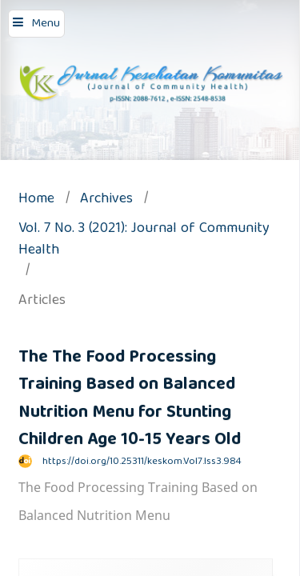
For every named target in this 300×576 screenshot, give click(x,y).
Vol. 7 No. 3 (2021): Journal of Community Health (144, 240)
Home (36, 200)
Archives (106, 200)
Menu (45, 24)
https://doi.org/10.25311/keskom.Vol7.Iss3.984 (142, 462)
